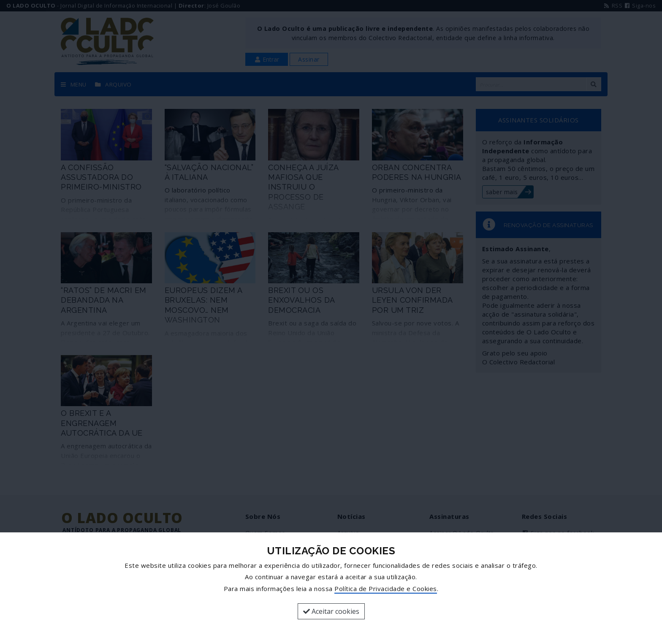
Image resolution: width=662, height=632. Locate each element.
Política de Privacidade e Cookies (385, 588)
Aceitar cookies (331, 611)
